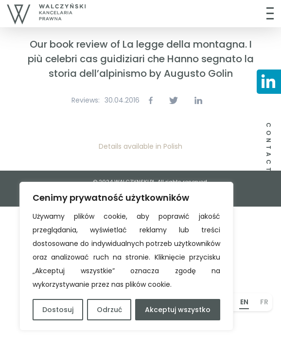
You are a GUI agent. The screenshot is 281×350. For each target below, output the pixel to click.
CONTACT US (268, 157)
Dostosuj (57, 310)
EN (244, 302)
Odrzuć (109, 310)
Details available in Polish (140, 146)
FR (264, 302)
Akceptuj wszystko (178, 310)
